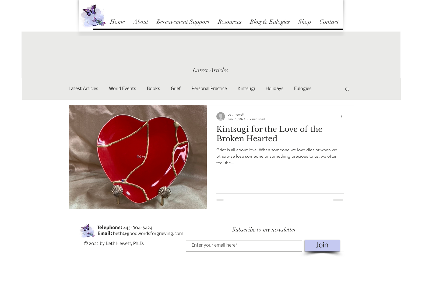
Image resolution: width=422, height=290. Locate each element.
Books (153, 88)
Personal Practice (209, 88)
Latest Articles (83, 88)
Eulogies (302, 88)
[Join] (322, 245)
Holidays (274, 88)
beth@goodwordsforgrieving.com (148, 233)
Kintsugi (246, 88)
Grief (176, 88)
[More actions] (343, 116)
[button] (347, 89)
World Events (122, 88)
